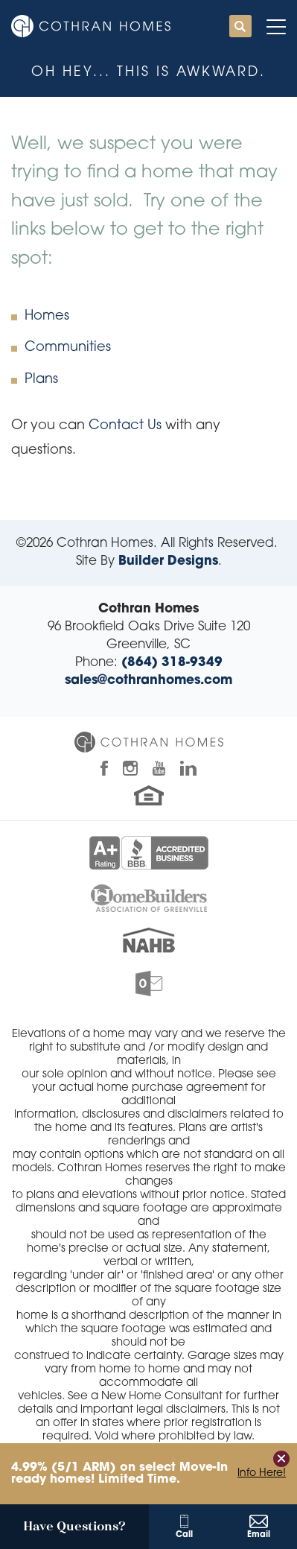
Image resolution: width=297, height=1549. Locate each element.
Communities (68, 347)
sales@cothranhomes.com (148, 680)
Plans (41, 380)
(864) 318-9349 (172, 662)
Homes (47, 316)
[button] (240, 27)
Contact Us (125, 426)
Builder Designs (168, 561)
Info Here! (261, 1474)
